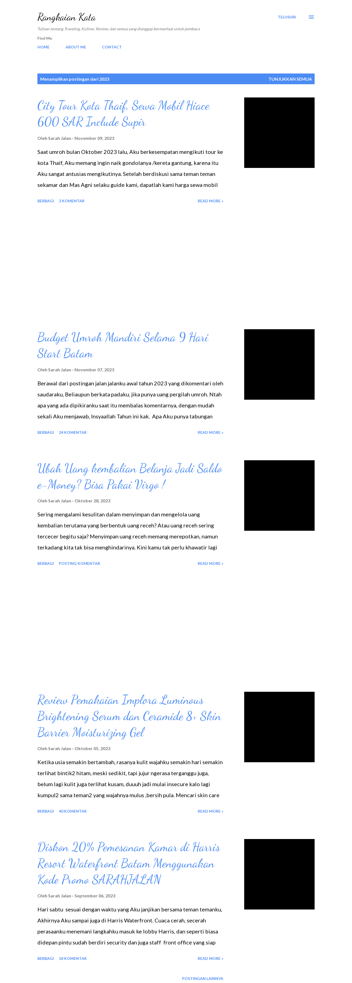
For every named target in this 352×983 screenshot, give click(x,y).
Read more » (210, 200)
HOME (43, 47)
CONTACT (112, 47)
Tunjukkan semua (290, 78)
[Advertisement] (130, 267)
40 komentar (73, 811)
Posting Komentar (79, 563)
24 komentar (73, 432)
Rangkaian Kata (66, 17)
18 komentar (73, 958)
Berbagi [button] (45, 200)
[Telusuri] (287, 17)
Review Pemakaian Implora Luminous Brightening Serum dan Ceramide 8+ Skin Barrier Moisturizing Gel (129, 716)
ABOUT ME (75, 47)
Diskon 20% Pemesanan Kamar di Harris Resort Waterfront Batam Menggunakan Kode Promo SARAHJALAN (128, 863)
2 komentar (71, 200)
